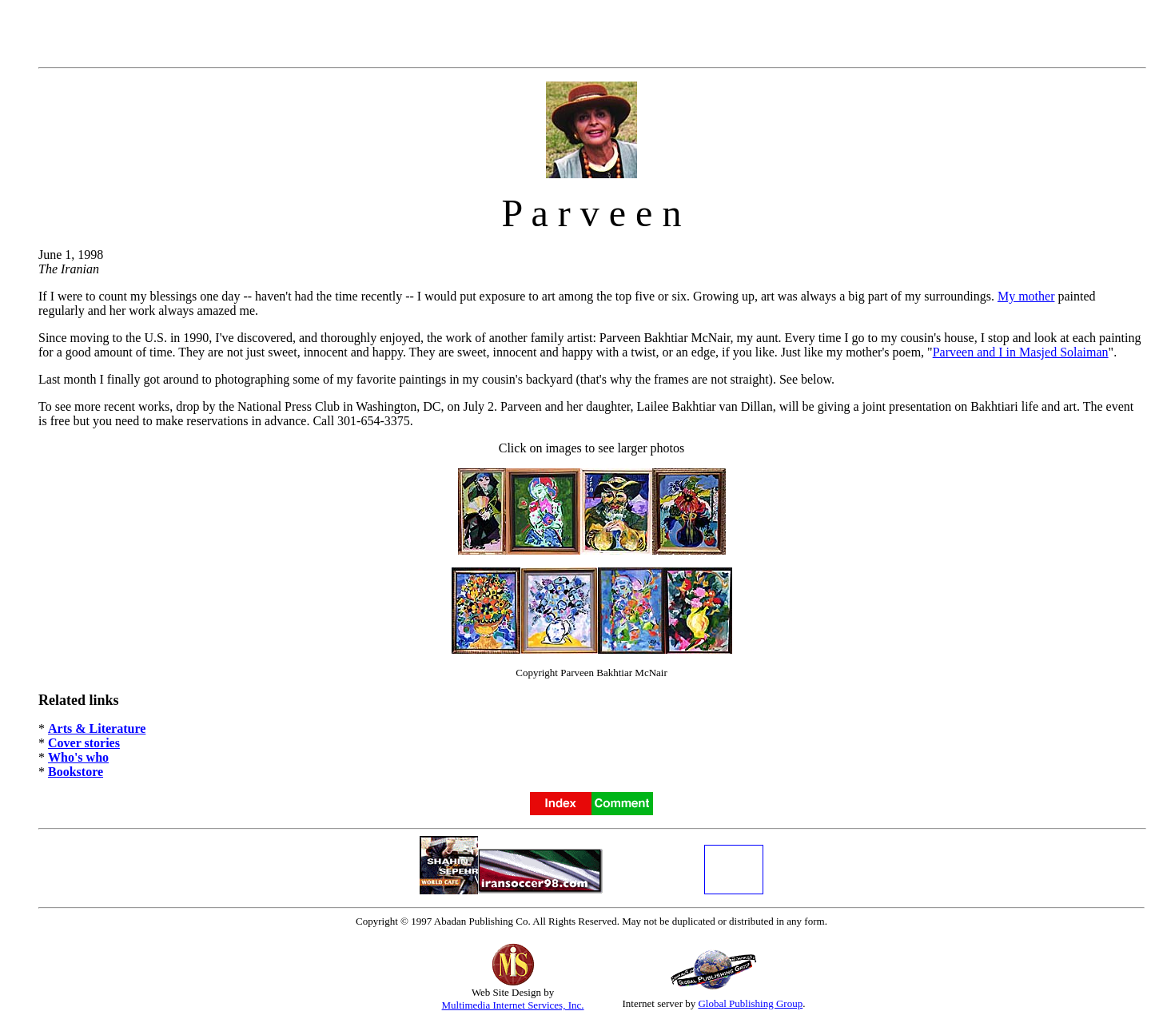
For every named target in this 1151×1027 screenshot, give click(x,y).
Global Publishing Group (750, 1003)
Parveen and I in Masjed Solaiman (1021, 352)
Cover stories (84, 743)
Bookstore (75, 771)
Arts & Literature (96, 728)
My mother (1026, 296)
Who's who (78, 757)
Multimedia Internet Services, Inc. (513, 1005)
